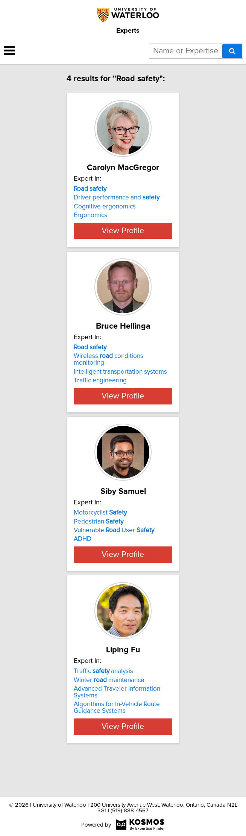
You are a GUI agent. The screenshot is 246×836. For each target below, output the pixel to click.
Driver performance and (116, 197)
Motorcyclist (100, 533)
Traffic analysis (103, 705)
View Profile (123, 244)
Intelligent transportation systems (120, 385)
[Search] (232, 51)
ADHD (82, 559)
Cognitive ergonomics (105, 206)
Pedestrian (98, 541)
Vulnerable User (114, 550)
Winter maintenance (109, 713)
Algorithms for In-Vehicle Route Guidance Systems (117, 741)
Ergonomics (90, 215)
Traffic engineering (100, 394)
